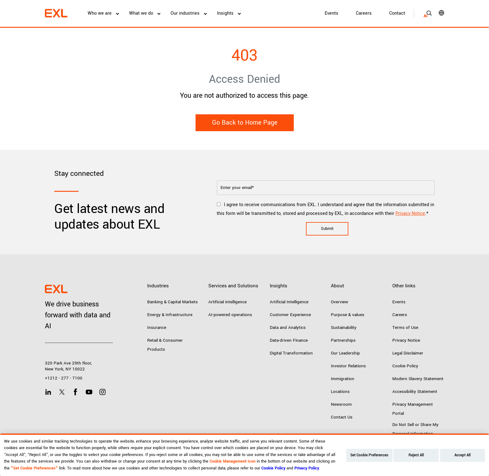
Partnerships (343, 340)
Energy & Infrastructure (169, 315)
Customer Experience (290, 315)
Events (331, 13)
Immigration (342, 379)
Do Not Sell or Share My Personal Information (415, 429)
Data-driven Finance (289, 340)
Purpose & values (347, 315)
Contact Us (341, 417)
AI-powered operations (230, 315)
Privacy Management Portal (412, 408)
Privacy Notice (410, 213)
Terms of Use (405, 327)
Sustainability (343, 327)
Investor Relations (348, 366)
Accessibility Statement (414, 391)
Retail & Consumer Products (165, 344)
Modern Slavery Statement (417, 379)
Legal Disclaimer (407, 353)
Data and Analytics (288, 327)
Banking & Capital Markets (172, 302)
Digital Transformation (291, 353)
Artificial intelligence (227, 302)
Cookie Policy (405, 366)
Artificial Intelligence (289, 302)
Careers (364, 13)
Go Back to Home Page (244, 122)
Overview (339, 302)
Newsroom (341, 404)
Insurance (156, 327)
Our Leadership (345, 353)
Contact (397, 13)
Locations (340, 391)
